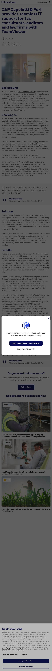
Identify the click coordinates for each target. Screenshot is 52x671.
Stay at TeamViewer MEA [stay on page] (26, 349)
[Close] (48, 318)
